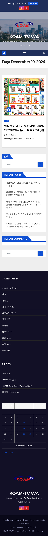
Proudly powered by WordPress (16, 520)
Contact (6, 373)
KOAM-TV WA (24, 36)
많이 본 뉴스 (8, 307)
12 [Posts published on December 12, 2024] (24, 423)
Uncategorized (9, 288)
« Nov (4, 452)
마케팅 (7, 121)
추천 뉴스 (6, 344)
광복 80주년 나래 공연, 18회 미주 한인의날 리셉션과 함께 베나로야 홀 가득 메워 (23, 205)
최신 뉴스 (6, 338)
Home (12, 527)
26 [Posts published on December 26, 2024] (24, 434)
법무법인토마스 (9, 313)
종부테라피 (7, 332)
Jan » (12, 452)
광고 (4, 294)
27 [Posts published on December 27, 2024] (30, 434)
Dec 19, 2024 (12, 135)
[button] (44, 53)
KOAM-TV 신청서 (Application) (17, 386)
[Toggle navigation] (24, 53)
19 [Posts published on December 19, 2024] (24, 428)
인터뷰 (5, 325)
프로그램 (6, 350)
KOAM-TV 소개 (9, 380)
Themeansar (24, 523)
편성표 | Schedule (11, 392)
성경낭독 (6, 319)
